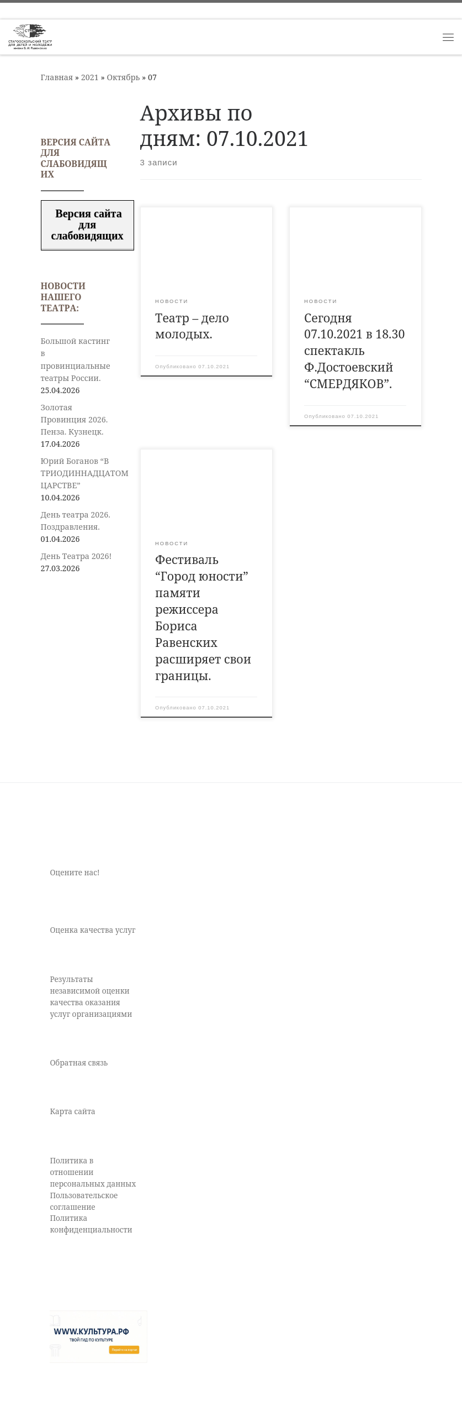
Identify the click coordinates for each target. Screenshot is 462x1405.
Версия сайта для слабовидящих (87, 224)
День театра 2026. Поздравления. (75, 520)
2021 (90, 77)
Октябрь (123, 77)
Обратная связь (79, 1063)
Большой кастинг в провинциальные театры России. (75, 359)
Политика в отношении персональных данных (93, 1172)
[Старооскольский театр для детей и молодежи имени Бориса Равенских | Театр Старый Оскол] (30, 35)
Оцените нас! (74, 873)
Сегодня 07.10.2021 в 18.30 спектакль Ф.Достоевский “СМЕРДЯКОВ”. (354, 351)
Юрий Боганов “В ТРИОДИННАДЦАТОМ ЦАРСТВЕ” (85, 473)
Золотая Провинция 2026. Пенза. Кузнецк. (74, 419)
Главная (57, 77)
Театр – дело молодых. (192, 326)
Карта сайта (72, 1111)
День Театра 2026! (76, 556)
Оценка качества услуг (92, 930)
